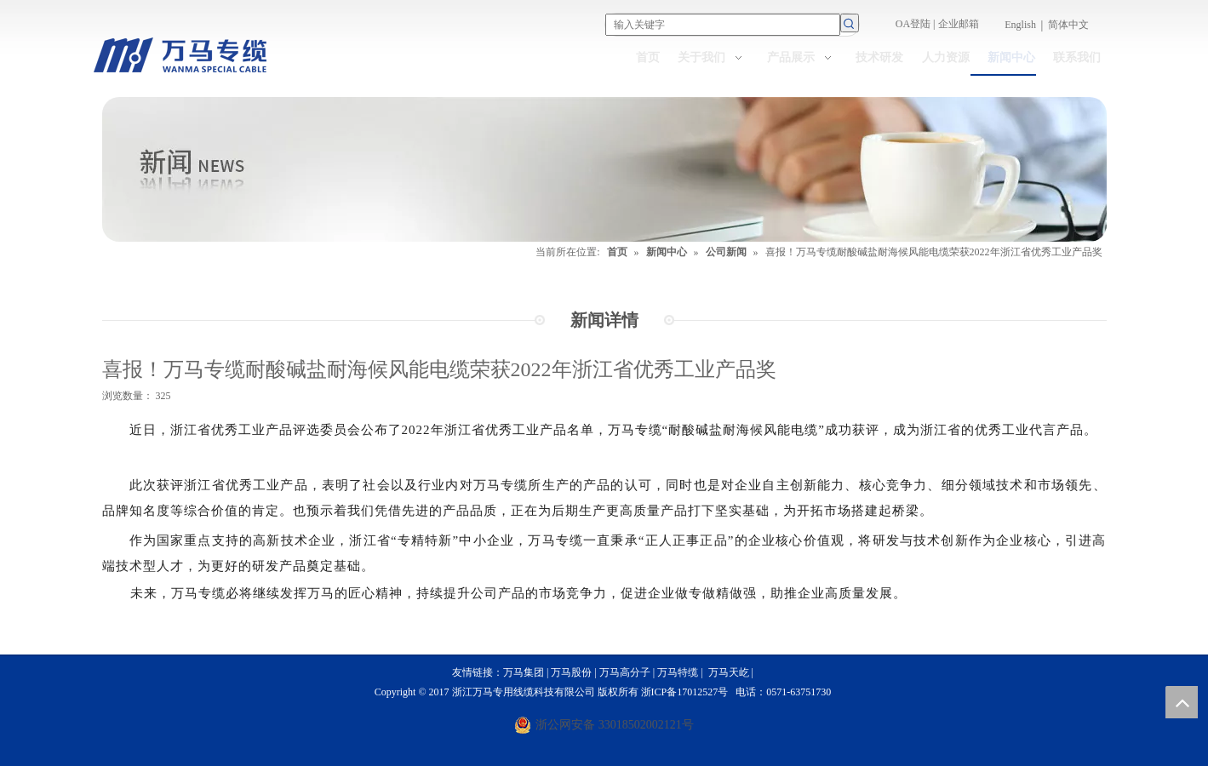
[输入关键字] (722, 25)
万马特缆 (677, 672)
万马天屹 (730, 672)
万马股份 (571, 672)
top (1181, 702)
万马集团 (523, 672)
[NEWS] (604, 169)
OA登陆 (913, 24)
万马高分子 (624, 672)
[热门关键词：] (849, 23)
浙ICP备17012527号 (685, 692)
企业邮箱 (958, 24)
